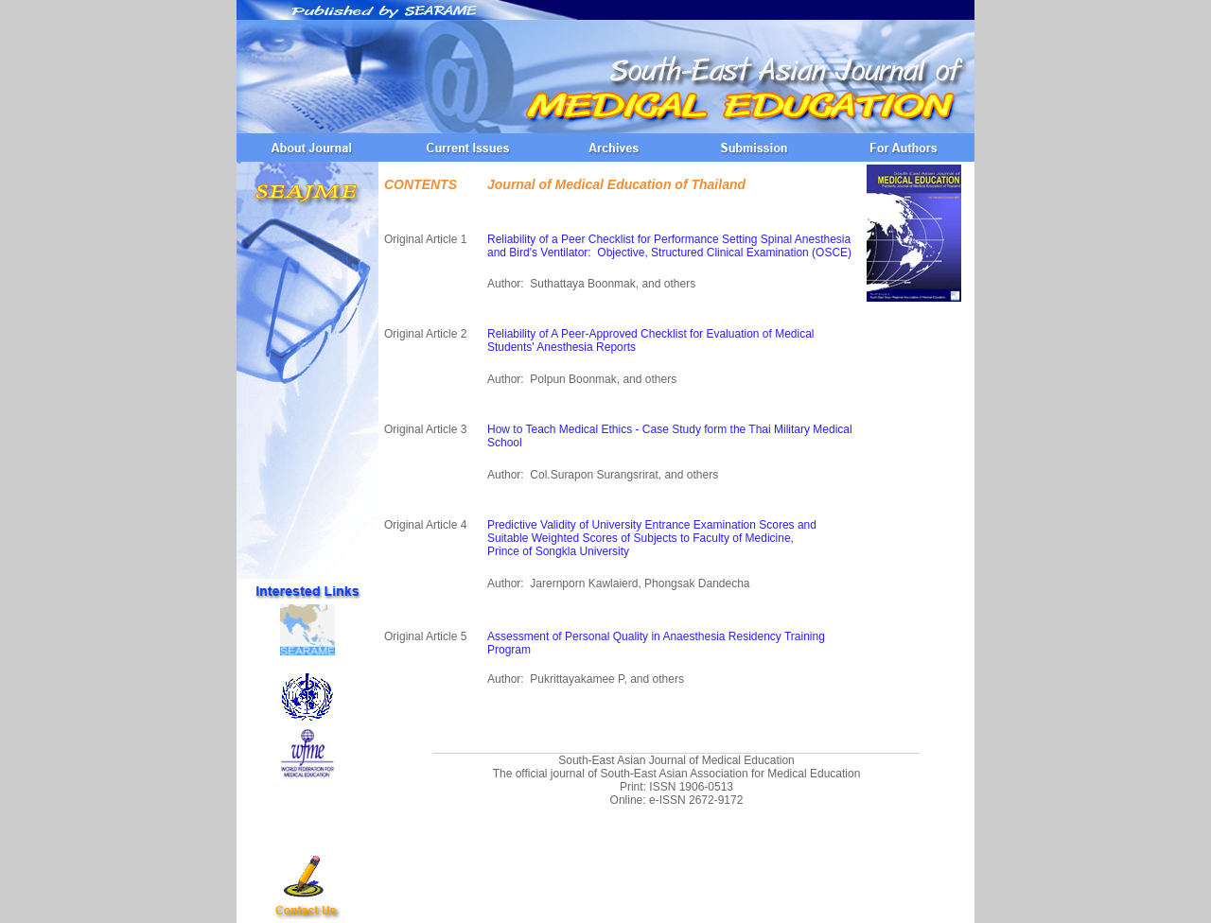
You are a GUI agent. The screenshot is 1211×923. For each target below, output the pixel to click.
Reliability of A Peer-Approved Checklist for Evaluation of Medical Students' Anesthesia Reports (651, 340)
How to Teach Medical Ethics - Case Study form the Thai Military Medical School (669, 436)
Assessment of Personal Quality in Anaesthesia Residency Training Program (656, 643)
